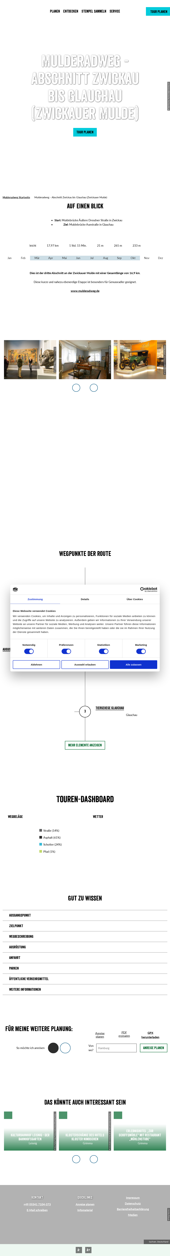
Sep (119, 258)
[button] (158, 11)
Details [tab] (85, 599)
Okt (133, 258)
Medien (133, 1215)
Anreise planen (153, 1048)
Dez (160, 258)
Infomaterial (85, 1210)
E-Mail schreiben (37, 1210)
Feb (23, 258)
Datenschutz (133, 1203)
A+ (88, 1250)
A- (79, 1250)
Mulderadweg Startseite (16, 197)
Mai (64, 258)
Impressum (133, 1197)
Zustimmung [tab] (35, 599)
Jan (9, 258)
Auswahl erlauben (85, 664)
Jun (78, 258)
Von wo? (90, 1048)
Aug (105, 258)
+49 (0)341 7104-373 (37, 1204)
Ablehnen (36, 664)
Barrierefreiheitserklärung (133, 1209)
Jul (91, 258)
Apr (50, 258)
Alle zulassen (133, 664)
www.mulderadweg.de (85, 291)
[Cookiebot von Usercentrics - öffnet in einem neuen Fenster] (142, 589)
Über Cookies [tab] (135, 599)
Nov (146, 258)
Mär (37, 258)
